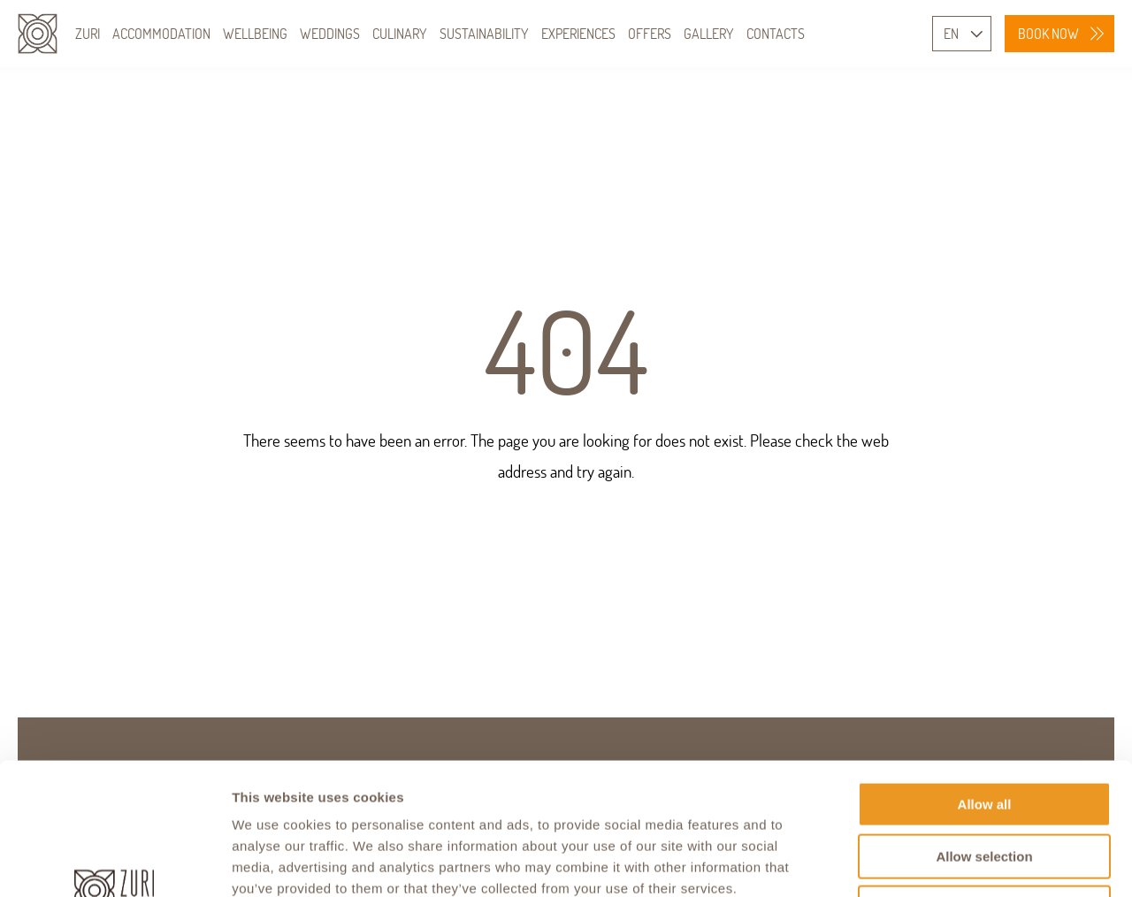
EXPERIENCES (578, 33)
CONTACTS (775, 33)
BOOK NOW (1048, 33)
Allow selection (984, 732)
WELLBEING (255, 33)
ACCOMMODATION (161, 33)
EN (951, 33)
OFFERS (649, 33)
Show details (928, 862)
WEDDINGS (330, 33)
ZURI (87, 33)
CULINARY (399, 33)
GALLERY (709, 33)
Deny (984, 784)
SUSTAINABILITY (484, 33)
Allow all (985, 680)
